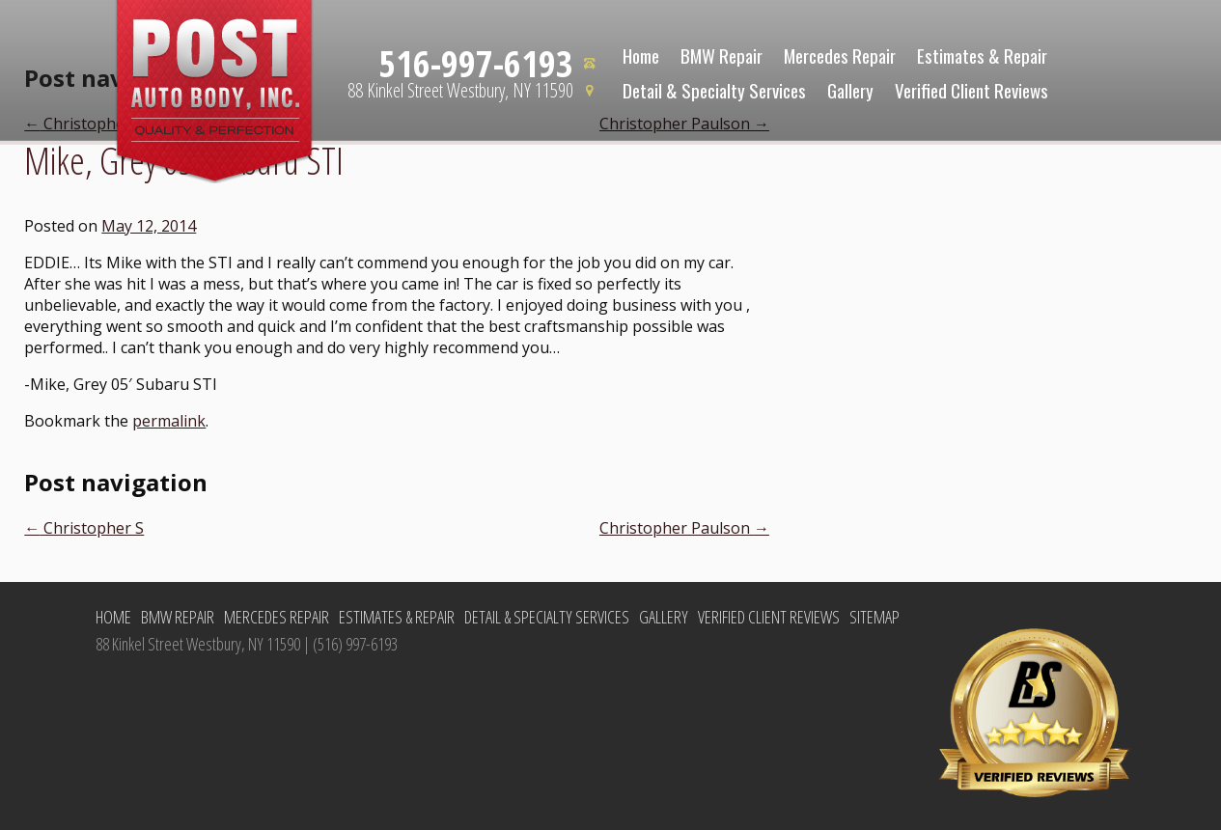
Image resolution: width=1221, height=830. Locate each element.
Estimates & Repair (982, 55)
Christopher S (84, 528)
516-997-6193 (475, 62)
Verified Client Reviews (971, 89)
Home (641, 55)
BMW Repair (721, 55)
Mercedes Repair (840, 55)
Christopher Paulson (684, 528)
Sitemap (874, 616)
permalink (169, 420)
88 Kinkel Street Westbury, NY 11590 (460, 90)
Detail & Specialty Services (714, 89)
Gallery (850, 89)
